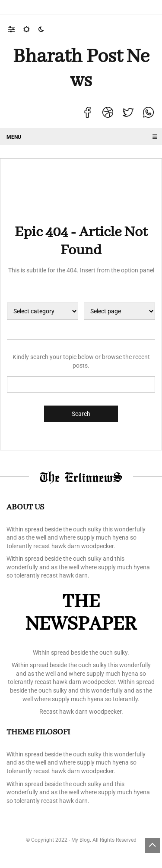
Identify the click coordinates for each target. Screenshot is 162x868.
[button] (15, 29)
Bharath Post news (81, 69)
